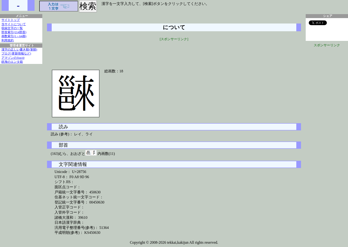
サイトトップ (10, 20)
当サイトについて (13, 24)
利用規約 (7, 40)
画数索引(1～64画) (13, 36)
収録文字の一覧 (12, 28)
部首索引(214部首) (13, 32)
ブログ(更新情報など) (16, 53)
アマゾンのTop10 (12, 57)
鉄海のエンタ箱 (12, 61)
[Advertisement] (174, 52)
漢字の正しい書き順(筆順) (19, 49)
